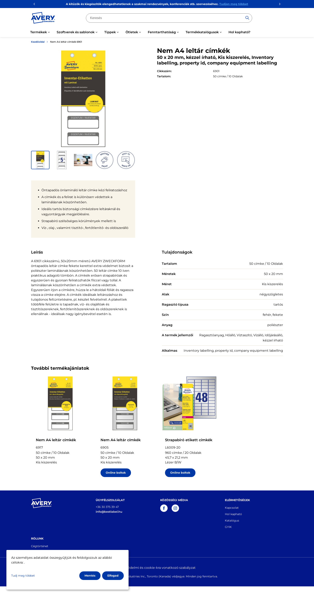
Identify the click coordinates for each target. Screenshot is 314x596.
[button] (40, 160)
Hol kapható (233, 514)
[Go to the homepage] (43, 18)
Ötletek (132, 32)
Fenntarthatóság (162, 32)
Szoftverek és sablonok (76, 32)
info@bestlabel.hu (109, 511)
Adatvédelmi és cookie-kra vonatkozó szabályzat (157, 568)
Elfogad (113, 575)
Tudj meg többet (23, 575)
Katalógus (232, 520)
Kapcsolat (232, 507)
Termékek (38, 32)
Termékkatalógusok (202, 32)
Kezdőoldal (37, 41)
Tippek (110, 32)
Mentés (90, 575)
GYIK (228, 527)
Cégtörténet (39, 546)
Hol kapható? (239, 32)
